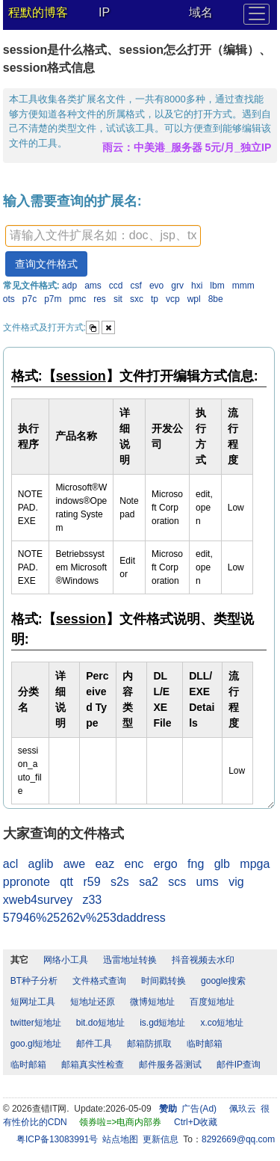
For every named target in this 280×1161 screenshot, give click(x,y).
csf (136, 285)
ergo (166, 863)
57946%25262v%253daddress (84, 917)
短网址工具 (32, 1002)
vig (235, 881)
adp (69, 285)
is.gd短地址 (162, 1022)
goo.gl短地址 (36, 1043)
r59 (91, 881)
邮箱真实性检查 (92, 1064)
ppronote (26, 881)
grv (177, 285)
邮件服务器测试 (170, 1064)
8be (215, 299)
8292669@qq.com (238, 1139)
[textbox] (103, 236)
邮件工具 (94, 1043)
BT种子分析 (33, 981)
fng (195, 863)
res (99, 299)
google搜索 (223, 981)
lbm (217, 285)
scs (177, 881)
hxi (196, 285)
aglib (41, 863)
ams (93, 285)
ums (207, 881)
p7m (52, 299)
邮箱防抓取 (149, 1043)
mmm (243, 285)
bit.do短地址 (100, 1022)
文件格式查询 (99, 981)
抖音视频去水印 (203, 960)
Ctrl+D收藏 (195, 1122)
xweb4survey (37, 899)
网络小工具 (65, 960)
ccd (116, 285)
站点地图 (120, 1139)
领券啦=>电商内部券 (120, 1122)
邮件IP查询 (239, 1064)
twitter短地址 (35, 1022)
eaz (104, 863)
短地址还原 (92, 1002)
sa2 (148, 881)
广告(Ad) (199, 1108)
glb (222, 863)
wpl (194, 299)
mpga (255, 863)
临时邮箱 (205, 1043)
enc (134, 863)
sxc (136, 299)
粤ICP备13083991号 (57, 1139)
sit (117, 299)
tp (154, 299)
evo (156, 285)
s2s (120, 881)
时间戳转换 (163, 981)
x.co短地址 (221, 1022)
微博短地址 (152, 1002)
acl (10, 863)
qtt (66, 881)
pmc (78, 299)
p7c (29, 299)
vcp (173, 299)
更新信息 (160, 1139)
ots (9, 299)
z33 (92, 899)
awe (74, 863)
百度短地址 (212, 1002)
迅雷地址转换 (130, 960)
